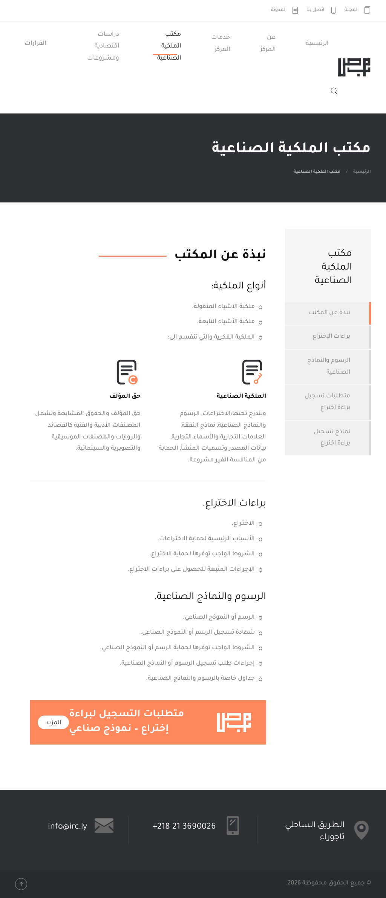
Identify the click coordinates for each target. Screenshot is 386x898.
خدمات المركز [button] (220, 43)
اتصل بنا (321, 10)
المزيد (53, 723)
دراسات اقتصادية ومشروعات (103, 46)
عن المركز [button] (268, 43)
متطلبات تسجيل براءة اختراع (327, 402)
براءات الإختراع (331, 337)
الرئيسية (317, 43)
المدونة (285, 10)
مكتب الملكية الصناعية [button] (169, 46)
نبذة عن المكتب (329, 313)
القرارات (35, 43)
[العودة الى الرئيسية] (354, 67)
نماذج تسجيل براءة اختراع (332, 438)
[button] (334, 91)
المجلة (358, 10)
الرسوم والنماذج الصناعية (328, 367)
